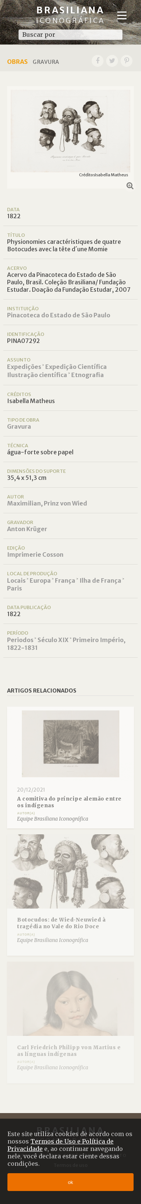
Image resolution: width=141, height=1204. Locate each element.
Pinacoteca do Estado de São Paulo (58, 315)
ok (70, 1182)
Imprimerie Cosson (35, 554)
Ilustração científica (37, 375)
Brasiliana (70, 14)
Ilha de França (100, 580)
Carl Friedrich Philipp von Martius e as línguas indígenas (69, 1050)
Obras (17, 61)
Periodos (20, 640)
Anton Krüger (27, 529)
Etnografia (87, 375)
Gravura (19, 426)
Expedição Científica (76, 366)
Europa (40, 580)
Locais (16, 580)
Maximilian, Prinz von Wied (47, 503)
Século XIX (53, 640)
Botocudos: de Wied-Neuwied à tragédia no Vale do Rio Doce (61, 923)
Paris (14, 588)
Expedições (24, 366)
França (65, 580)
